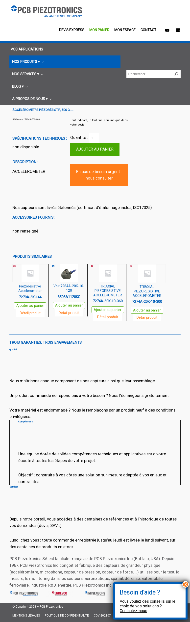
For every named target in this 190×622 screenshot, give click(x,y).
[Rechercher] (176, 74)
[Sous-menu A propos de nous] (31, 99)
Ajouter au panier (95, 149)
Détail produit (30, 313)
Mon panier (99, 30)
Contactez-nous (133, 610)
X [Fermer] (186, 584)
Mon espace (125, 30)
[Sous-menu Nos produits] (27, 62)
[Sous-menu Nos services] (27, 74)
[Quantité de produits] (94, 138)
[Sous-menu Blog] (19, 86)
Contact (148, 30)
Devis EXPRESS (71, 30)
